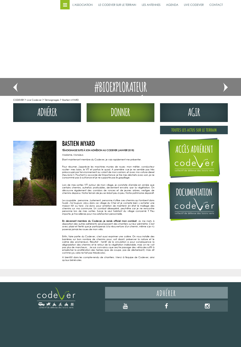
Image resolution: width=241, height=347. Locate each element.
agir (194, 111)
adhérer (47, 111)
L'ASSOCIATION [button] (82, 5)
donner (120, 111)
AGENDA (172, 5)
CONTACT (216, 5)
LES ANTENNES (151, 5)
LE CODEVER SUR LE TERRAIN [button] (117, 5)
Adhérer (166, 293)
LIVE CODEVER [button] (194, 5)
